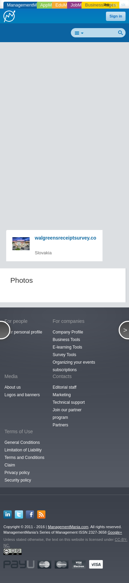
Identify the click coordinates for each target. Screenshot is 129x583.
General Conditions (22, 442)
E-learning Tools (67, 347)
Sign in (115, 16)
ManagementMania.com (68, 527)
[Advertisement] (64, 111)
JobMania (80, 5)
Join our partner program (67, 414)
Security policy (17, 480)
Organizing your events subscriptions (74, 366)
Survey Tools (64, 354)
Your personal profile (23, 332)
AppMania (50, 5)
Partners (60, 425)
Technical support (69, 402)
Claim (9, 465)
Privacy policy (17, 472)
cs (115, 4)
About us (12, 387)
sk (123, 4)
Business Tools (66, 339)
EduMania (65, 5)
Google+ (115, 532)
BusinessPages (100, 5)
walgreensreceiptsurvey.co (65, 238)
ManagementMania (26, 5)
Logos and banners (22, 394)
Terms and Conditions (24, 457)
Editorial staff (64, 387)
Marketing (62, 394)
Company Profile (68, 332)
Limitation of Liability (23, 450)
